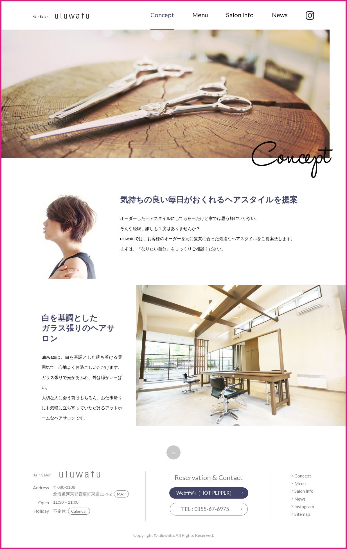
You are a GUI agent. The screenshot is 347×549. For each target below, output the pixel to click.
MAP (121, 494)
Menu (200, 15)
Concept (162, 15)
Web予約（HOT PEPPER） (205, 493)
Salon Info (240, 15)
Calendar (79, 511)
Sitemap (302, 514)
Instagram (304, 506)
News (280, 15)
